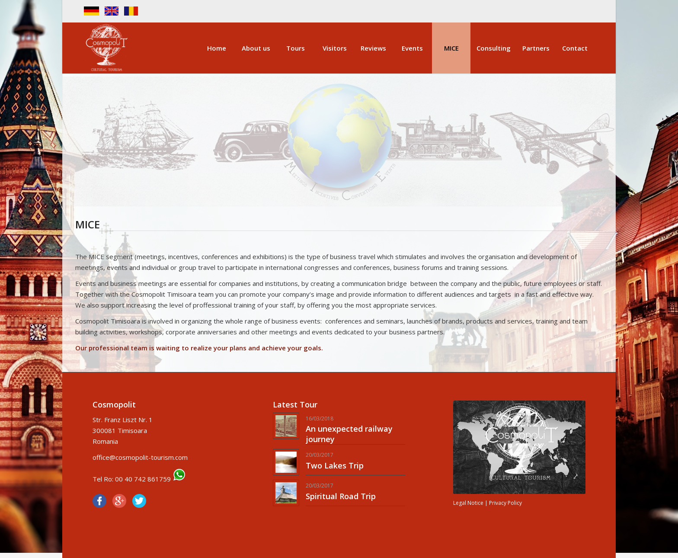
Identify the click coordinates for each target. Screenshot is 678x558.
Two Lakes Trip (335, 465)
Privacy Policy (505, 503)
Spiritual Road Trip (341, 496)
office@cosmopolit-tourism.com (140, 457)
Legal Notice (468, 503)
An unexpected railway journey (349, 433)
